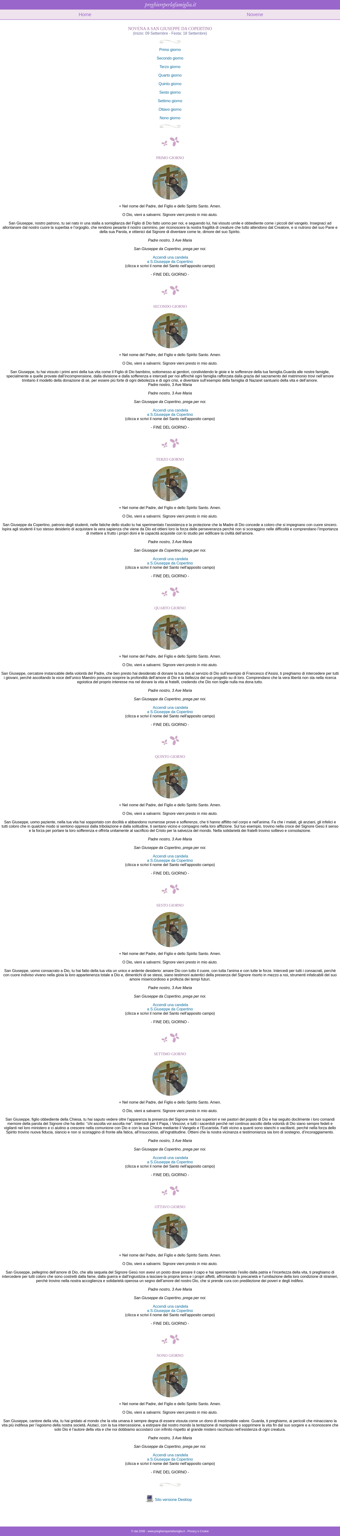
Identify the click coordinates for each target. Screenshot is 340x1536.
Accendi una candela (170, 257)
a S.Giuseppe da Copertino (170, 262)
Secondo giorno (170, 58)
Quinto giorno (170, 84)
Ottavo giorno (170, 109)
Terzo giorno (170, 67)
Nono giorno (170, 118)
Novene (255, 14)
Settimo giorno (170, 101)
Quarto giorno (170, 75)
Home (85, 14)
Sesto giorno (170, 92)
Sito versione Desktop (173, 1500)
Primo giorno (170, 50)
